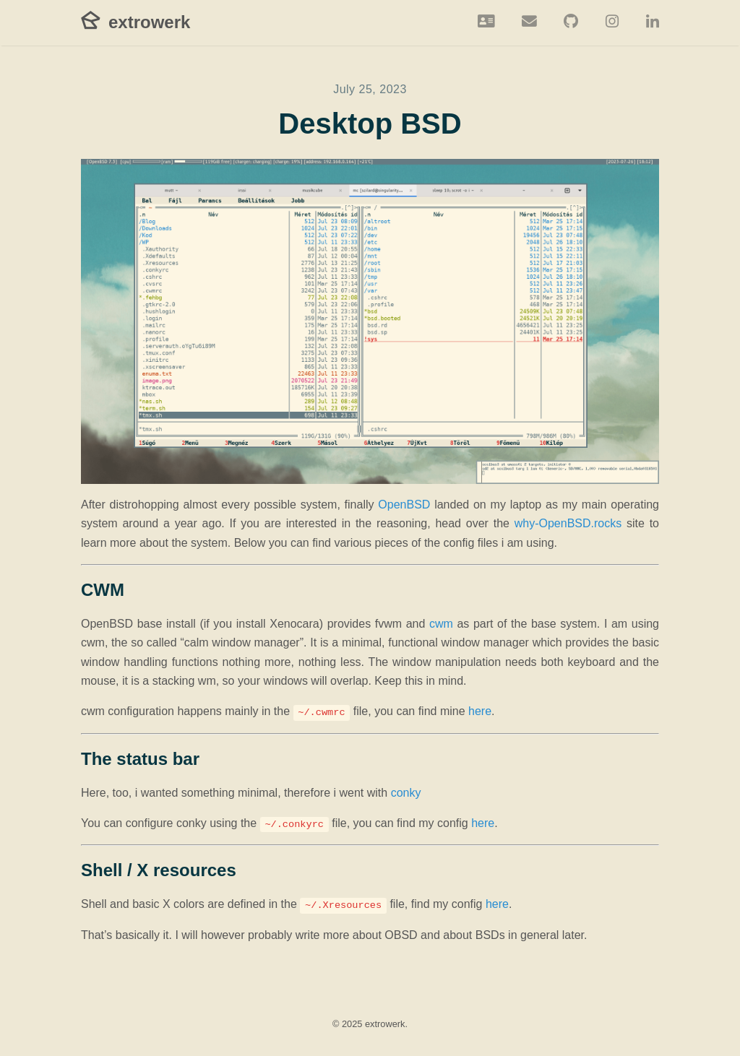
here (479, 711)
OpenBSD (404, 504)
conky (406, 793)
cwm (441, 624)
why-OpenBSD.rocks (568, 523)
